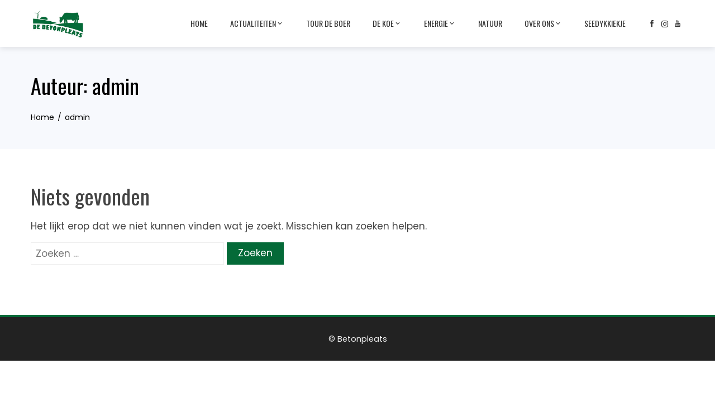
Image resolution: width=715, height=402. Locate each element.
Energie (440, 23)
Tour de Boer (328, 23)
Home (199, 23)
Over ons (543, 23)
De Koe (387, 23)
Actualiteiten (257, 23)
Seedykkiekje (605, 23)
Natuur (490, 23)
